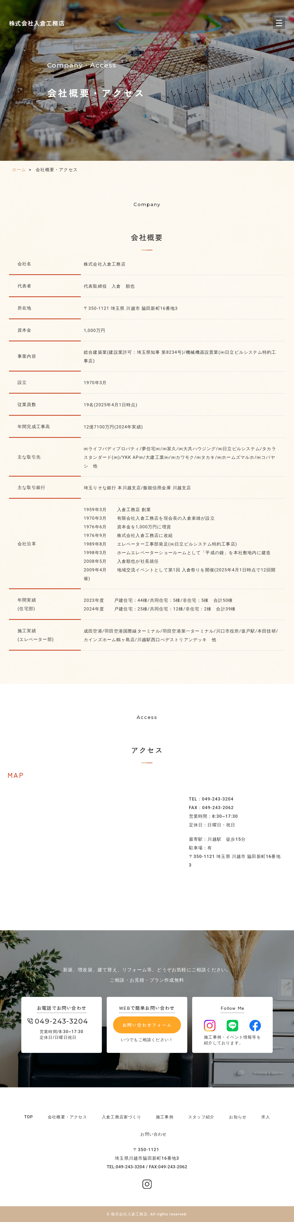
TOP (28, 1117)
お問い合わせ (153, 1134)
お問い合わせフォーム (147, 1025)
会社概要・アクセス (67, 1117)
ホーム (19, 169)
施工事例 (164, 1117)
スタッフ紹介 (201, 1117)
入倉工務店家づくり (121, 1117)
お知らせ (238, 1117)
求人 (265, 1117)
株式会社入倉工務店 (37, 23)
